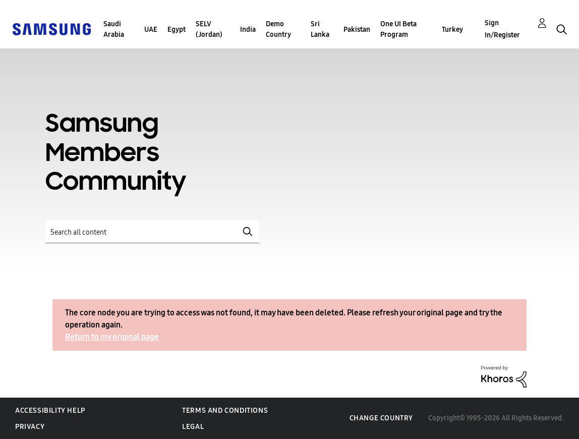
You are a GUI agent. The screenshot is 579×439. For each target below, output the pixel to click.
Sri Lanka (320, 29)
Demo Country (278, 29)
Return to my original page (112, 337)
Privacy (29, 426)
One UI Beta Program (398, 29)
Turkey (452, 29)
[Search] (152, 231)
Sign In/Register (502, 29)
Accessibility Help (50, 410)
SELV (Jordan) (209, 29)
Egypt (176, 29)
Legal (193, 426)
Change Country (381, 418)
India (248, 29)
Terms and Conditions (225, 410)
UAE (150, 29)
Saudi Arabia (113, 29)
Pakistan (356, 29)
